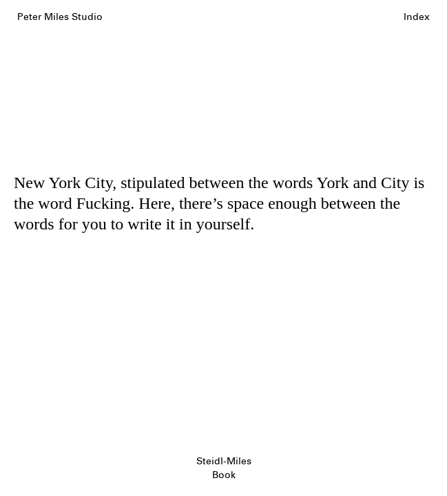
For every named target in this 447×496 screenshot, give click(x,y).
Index (417, 17)
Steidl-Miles (223, 461)
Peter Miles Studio (60, 17)
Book (224, 475)
